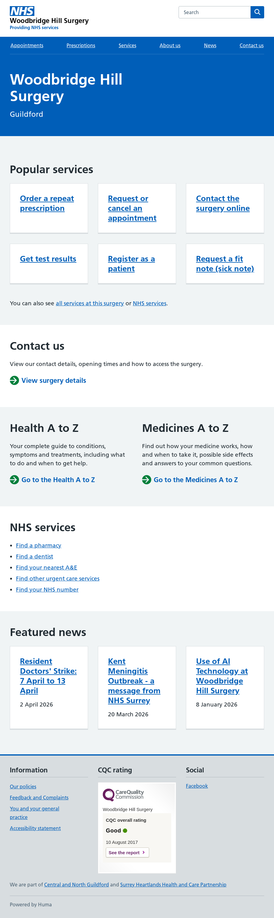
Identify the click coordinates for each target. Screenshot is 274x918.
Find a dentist (34, 556)
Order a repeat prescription (47, 203)
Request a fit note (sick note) (225, 263)
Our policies (23, 786)
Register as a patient (131, 263)
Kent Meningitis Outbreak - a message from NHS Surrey (134, 680)
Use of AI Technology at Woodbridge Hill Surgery (222, 675)
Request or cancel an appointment (132, 208)
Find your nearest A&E (46, 567)
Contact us (252, 45)
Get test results (48, 259)
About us (170, 45)
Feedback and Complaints (39, 797)
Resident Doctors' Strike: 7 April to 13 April (48, 675)
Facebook (197, 786)
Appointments (26, 45)
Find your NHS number (47, 589)
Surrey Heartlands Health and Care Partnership (173, 885)
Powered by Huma (31, 904)
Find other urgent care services (57, 578)
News (210, 45)
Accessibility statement (35, 828)
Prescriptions (81, 45)
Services (127, 45)
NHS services (149, 303)
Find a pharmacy (38, 545)
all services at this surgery (90, 303)
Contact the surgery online (223, 203)
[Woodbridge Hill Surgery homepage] (49, 18)
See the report (124, 852)
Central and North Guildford (76, 885)
